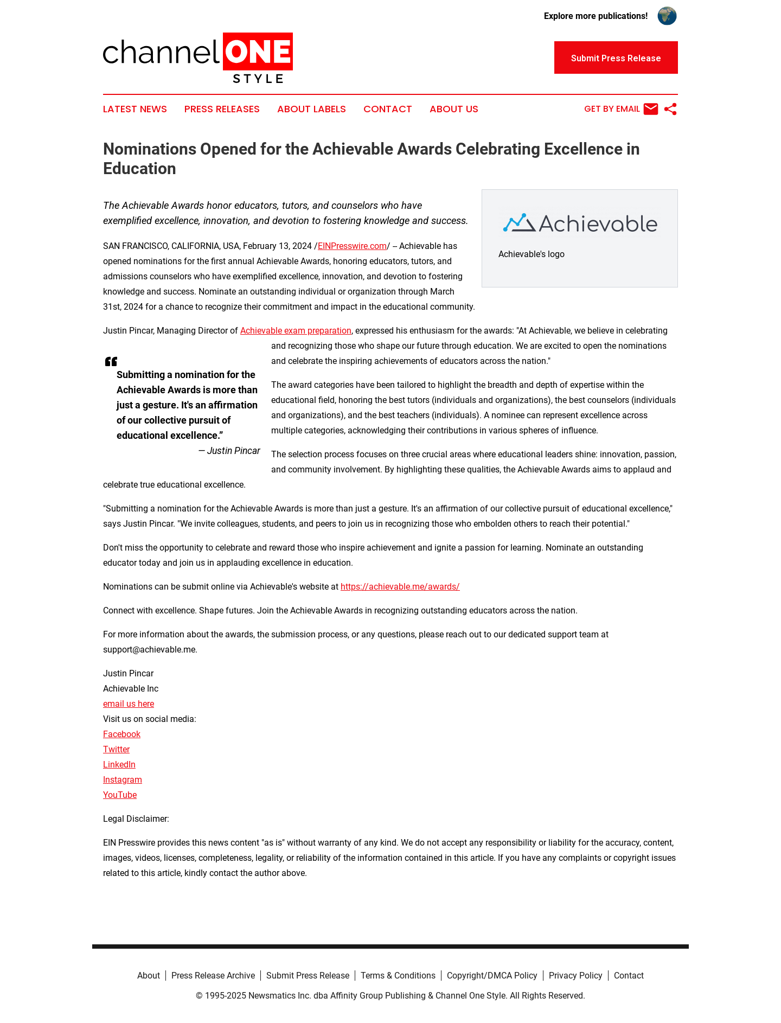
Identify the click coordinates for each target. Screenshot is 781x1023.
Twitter (116, 749)
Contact (387, 109)
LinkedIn (119, 764)
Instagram (122, 780)
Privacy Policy (576, 975)
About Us (454, 109)
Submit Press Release (307, 975)
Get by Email (621, 109)
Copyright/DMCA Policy (492, 975)
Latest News (135, 109)
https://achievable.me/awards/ (400, 586)
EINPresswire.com (352, 246)
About (148, 975)
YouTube (120, 795)
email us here (128, 704)
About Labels (311, 109)
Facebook (121, 734)
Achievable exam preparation (295, 330)
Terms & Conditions (398, 975)
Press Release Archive (213, 975)
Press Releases (222, 109)
